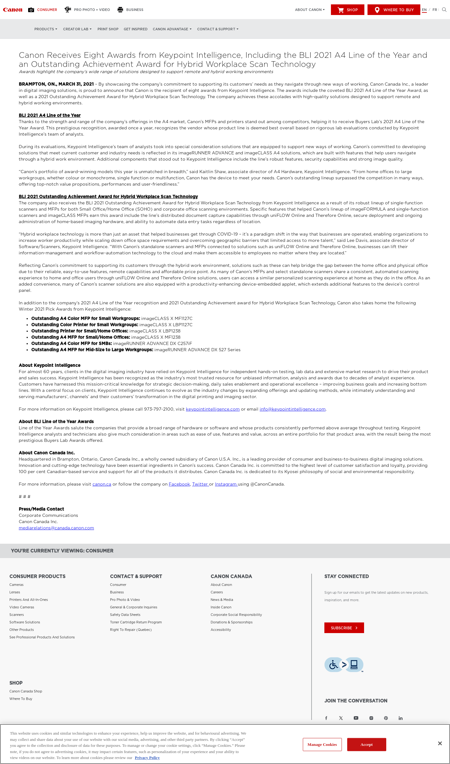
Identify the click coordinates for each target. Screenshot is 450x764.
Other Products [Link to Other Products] (21, 630)
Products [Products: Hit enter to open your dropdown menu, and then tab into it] (44, 29)
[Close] (440, 743)
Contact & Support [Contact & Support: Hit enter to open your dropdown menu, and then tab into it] (216, 29)
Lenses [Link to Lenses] (14, 592)
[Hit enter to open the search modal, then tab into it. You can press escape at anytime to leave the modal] (443, 9)
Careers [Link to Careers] (217, 592)
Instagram (226, 484)
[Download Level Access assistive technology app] (343, 665)
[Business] (132, 9)
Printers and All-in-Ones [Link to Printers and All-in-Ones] (28, 600)
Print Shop (108, 29)
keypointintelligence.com (213, 409)
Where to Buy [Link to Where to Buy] (20, 699)
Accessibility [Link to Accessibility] (221, 630)
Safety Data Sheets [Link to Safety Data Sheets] (125, 615)
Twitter (200, 484)
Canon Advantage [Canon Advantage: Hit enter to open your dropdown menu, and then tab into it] (170, 29)
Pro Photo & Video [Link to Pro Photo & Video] (125, 600)
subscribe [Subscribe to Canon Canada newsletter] (345, 628)
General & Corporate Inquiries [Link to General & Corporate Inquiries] (133, 607)
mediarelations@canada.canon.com (56, 528)
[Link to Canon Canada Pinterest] (386, 718)
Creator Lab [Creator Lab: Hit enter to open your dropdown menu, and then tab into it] (75, 29)
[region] (225, 744)
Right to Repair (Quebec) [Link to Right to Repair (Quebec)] (131, 630)
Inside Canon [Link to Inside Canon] (221, 607)
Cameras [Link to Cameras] (16, 585)
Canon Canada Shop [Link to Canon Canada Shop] (25, 691)
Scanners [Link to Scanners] (16, 615)
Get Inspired (136, 29)
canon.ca (101, 484)
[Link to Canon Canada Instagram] (371, 718)
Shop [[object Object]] (348, 10)
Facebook (179, 484)
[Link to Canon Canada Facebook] (326, 718)
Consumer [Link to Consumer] (118, 585)
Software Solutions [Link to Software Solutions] (24, 622)
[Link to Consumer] (12, 9)
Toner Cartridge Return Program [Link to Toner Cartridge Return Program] (136, 622)
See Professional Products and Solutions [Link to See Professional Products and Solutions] (42, 637)
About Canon (308, 10)
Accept (367, 744)
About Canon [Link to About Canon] (221, 585)
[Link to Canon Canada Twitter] (341, 718)
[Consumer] (44, 9)
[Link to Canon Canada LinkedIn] (400, 718)
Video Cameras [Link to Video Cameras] (21, 607)
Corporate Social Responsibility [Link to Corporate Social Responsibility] (236, 615)
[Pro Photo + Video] (89, 9)
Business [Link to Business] (117, 592)
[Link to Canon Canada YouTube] (356, 718)
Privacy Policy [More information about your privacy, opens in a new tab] (147, 757)
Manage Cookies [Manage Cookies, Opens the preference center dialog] (322, 744)
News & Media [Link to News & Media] (222, 600)
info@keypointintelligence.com (293, 409)
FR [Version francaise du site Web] (434, 10)
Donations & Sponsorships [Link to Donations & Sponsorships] (231, 622)
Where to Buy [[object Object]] (394, 10)
